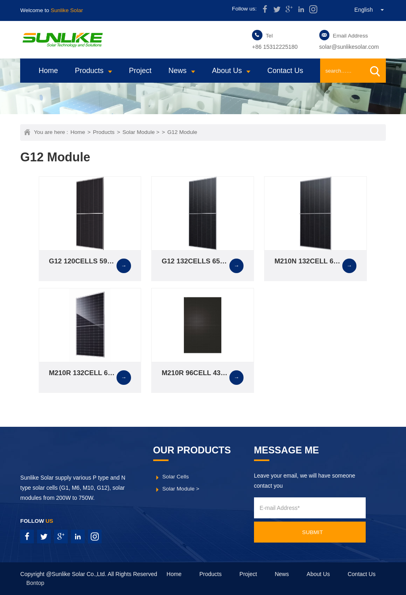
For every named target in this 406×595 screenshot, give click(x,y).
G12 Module (182, 132)
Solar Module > (141, 132)
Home (48, 71)
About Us (227, 71)
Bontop (35, 583)
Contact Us (285, 71)
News (178, 71)
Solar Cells (175, 477)
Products (89, 71)
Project (140, 71)
